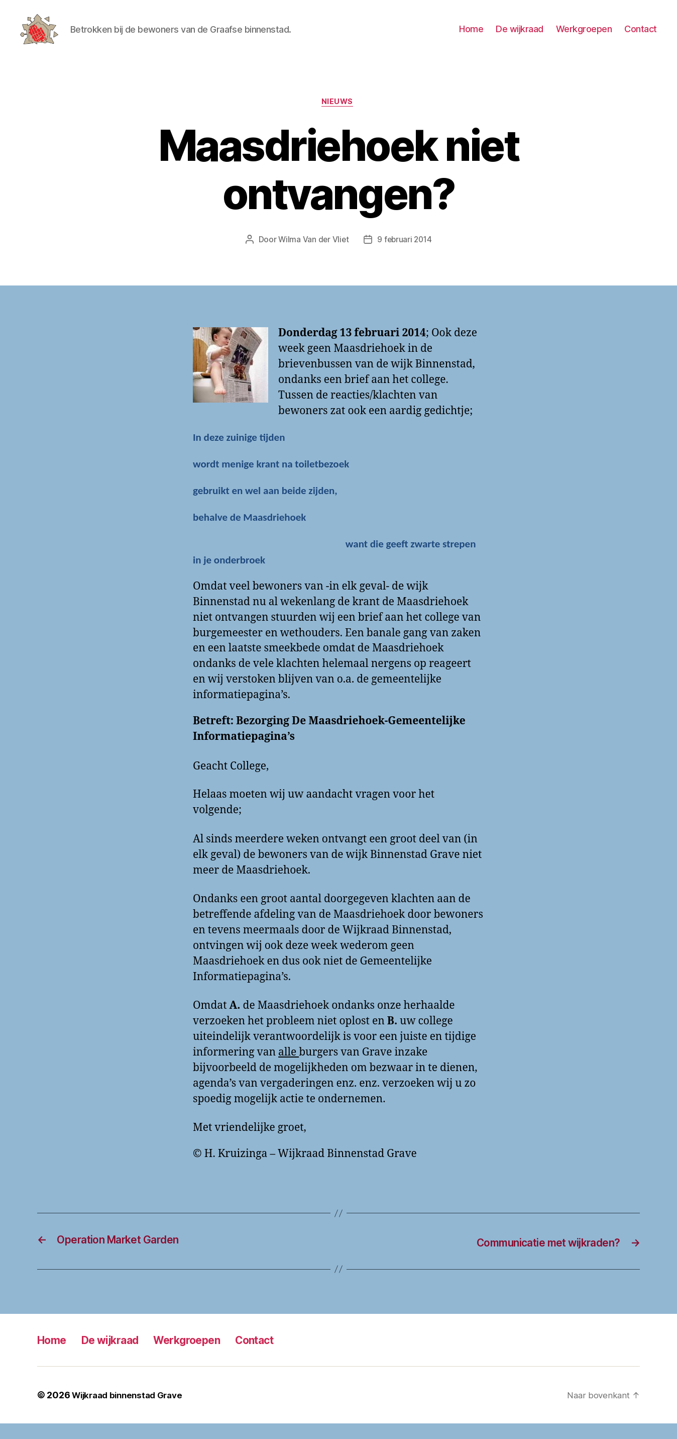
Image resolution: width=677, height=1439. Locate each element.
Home (471, 36)
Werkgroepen (584, 36)
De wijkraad (519, 36)
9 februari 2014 (405, 256)
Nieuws (338, 118)
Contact (640, 36)
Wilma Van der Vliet (312, 256)
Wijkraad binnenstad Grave (131, 1410)
